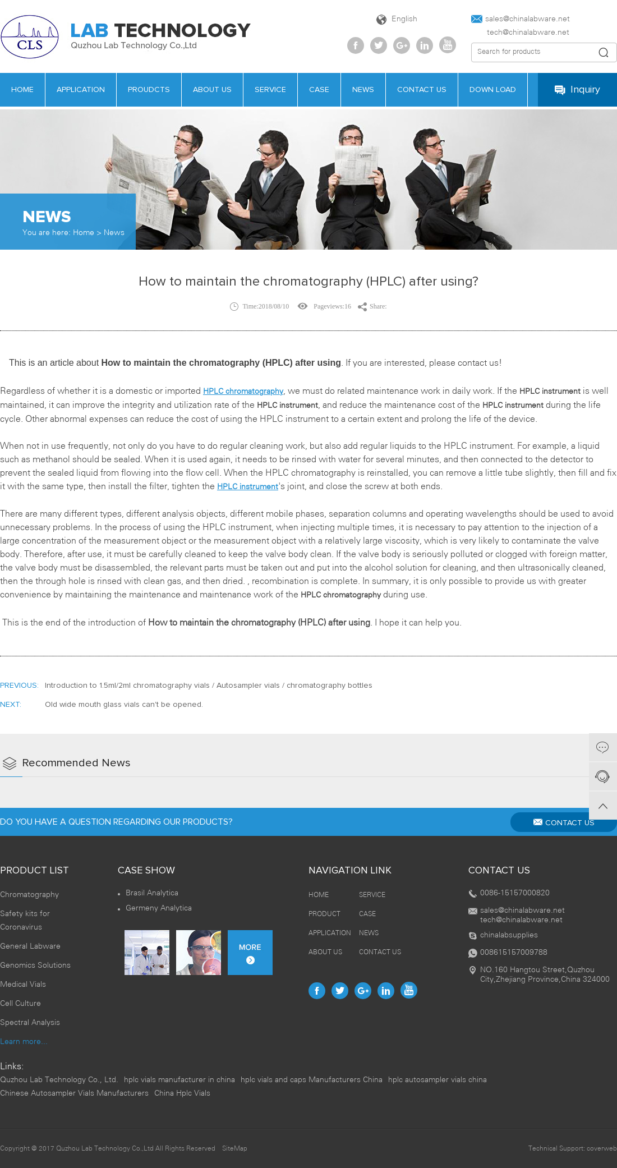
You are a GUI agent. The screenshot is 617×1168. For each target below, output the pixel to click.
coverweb (602, 1149)
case (319, 90)
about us (212, 90)
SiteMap (234, 1149)
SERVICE (372, 895)
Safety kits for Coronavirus (25, 921)
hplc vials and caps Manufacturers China (312, 1080)
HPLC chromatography (243, 392)
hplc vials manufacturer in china (179, 1080)
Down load (492, 90)
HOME (318, 895)
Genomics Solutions (35, 965)
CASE (367, 914)
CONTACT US (564, 822)
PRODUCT (324, 914)
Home (83, 233)
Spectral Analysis (30, 1023)
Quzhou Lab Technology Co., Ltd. (59, 1080)
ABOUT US (325, 952)
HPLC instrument (247, 487)
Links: (12, 1067)
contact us (421, 90)
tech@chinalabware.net (520, 32)
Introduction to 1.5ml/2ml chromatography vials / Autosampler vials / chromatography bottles (208, 685)
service (270, 90)
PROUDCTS (149, 90)
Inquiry (577, 90)
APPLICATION (81, 90)
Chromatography (29, 895)
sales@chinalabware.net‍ (520, 19)
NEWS (369, 933)
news (363, 90)
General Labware (30, 946)
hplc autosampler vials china (437, 1080)
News (114, 233)
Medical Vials (23, 984)
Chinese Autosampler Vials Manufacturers (74, 1093)
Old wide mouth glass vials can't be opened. (124, 705)
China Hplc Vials (182, 1093)
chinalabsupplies (509, 935)
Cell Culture (20, 1004)
